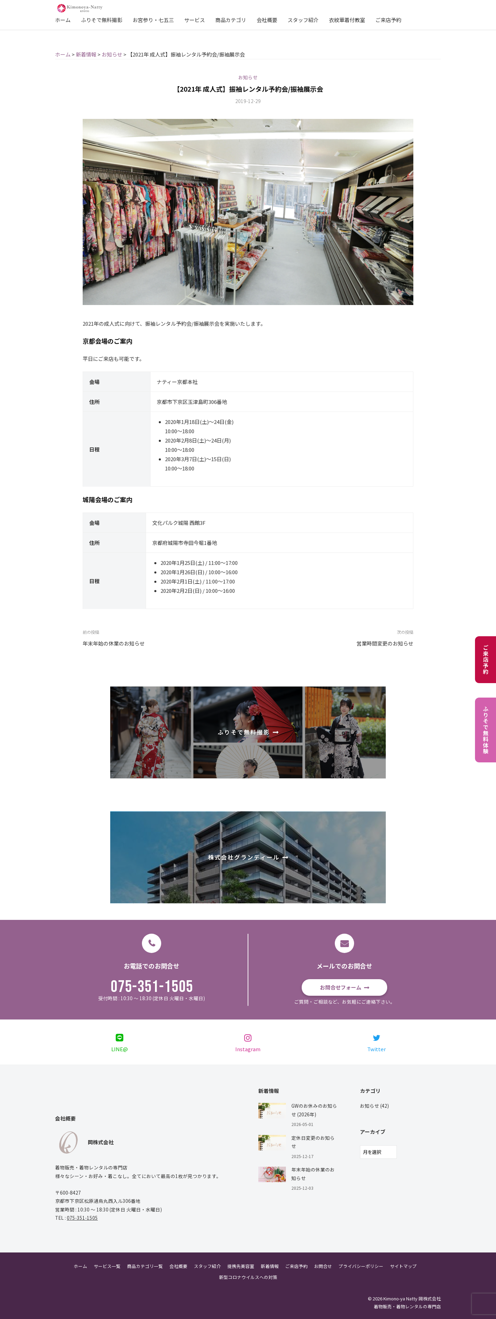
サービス (194, 19)
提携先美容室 (240, 1266)
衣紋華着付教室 (347, 19)
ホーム (63, 19)
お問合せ (323, 1266)
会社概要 (267, 19)
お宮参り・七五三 (153, 19)
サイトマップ (403, 1266)
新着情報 (270, 1266)
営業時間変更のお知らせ (384, 643)
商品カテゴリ (230, 19)
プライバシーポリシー (361, 1266)
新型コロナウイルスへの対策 (248, 1277)
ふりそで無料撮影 (101, 19)
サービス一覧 (107, 1266)
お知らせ (248, 77)
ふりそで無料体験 (486, 730)
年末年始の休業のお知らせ (114, 643)
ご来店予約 (388, 19)
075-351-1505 (152, 987)
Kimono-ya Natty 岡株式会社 (412, 1298)
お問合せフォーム (340, 987)
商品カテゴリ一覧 (145, 1266)
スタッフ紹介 (303, 19)
